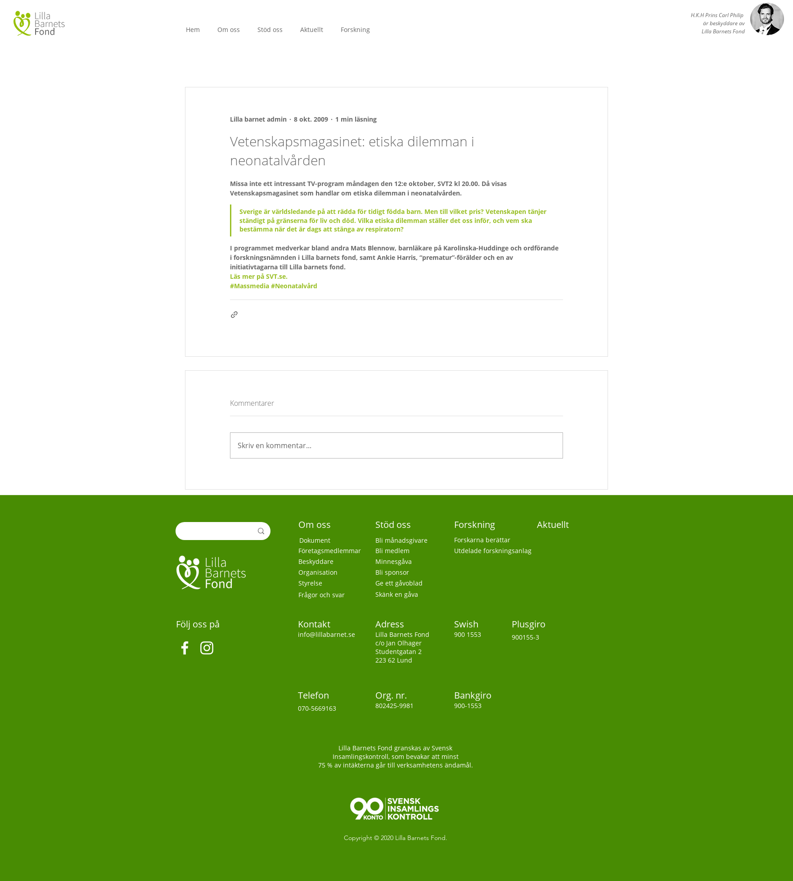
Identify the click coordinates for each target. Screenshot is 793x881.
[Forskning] (476, 524)
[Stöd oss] (395, 524)
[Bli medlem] (408, 550)
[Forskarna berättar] (487, 540)
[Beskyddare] (331, 561)
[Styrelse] (331, 583)
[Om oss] (318, 524)
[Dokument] (332, 540)
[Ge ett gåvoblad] (410, 583)
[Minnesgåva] (407, 561)
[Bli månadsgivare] (404, 540)
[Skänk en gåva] (408, 594)
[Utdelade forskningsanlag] (495, 550)
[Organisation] (331, 572)
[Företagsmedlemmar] (335, 550)
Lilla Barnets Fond (420, 838)
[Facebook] (185, 648)
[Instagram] (207, 648)
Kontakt (315, 624)
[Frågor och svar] (331, 594)
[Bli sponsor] (408, 572)
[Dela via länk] (234, 314)
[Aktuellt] (554, 524)
